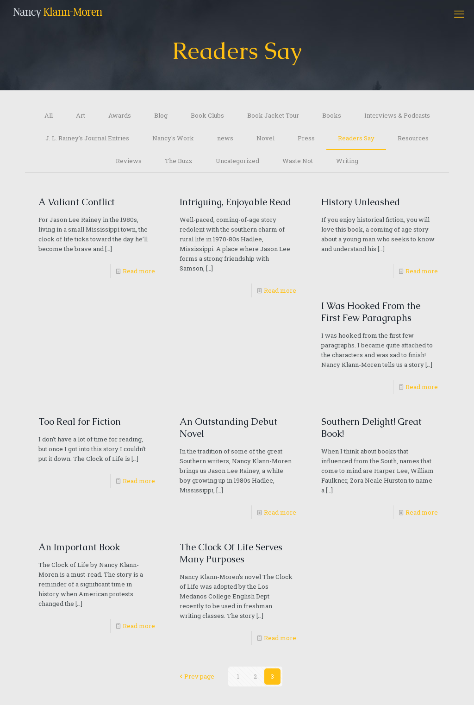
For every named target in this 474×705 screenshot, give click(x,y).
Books (331, 115)
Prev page (196, 676)
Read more (139, 271)
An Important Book (79, 547)
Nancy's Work (173, 138)
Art (80, 115)
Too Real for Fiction (79, 421)
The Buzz (179, 161)
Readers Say (356, 138)
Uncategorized (237, 161)
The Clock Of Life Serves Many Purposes (231, 553)
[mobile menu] (459, 14)
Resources (413, 138)
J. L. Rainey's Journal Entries (87, 138)
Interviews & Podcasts (397, 115)
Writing (347, 161)
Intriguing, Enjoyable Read (235, 202)
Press (306, 138)
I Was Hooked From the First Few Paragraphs (370, 312)
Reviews (129, 161)
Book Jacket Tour (273, 115)
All (48, 115)
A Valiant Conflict (76, 202)
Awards (119, 115)
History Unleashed (360, 202)
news (225, 138)
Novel (265, 138)
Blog (161, 115)
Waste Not (297, 161)
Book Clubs (207, 115)
